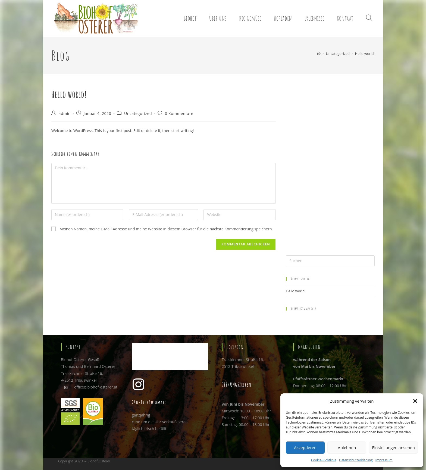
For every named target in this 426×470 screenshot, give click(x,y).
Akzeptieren (305, 447)
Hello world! (365, 53)
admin (65, 113)
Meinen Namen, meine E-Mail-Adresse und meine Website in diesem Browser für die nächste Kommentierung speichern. (166, 228)
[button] (415, 401)
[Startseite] (319, 53)
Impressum (384, 460)
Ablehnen (347, 447)
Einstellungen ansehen (393, 447)
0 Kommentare (179, 113)
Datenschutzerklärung (356, 460)
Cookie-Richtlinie (323, 460)
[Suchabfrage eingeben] (330, 260)
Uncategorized (138, 113)
